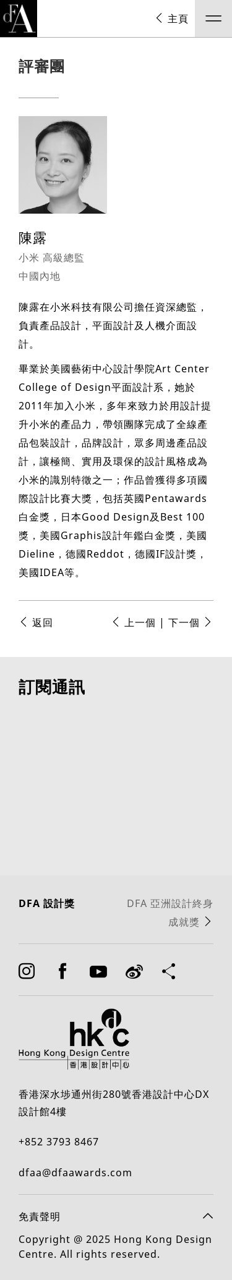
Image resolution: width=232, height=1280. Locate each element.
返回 (36, 622)
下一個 (190, 622)
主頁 (171, 18)
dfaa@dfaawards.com (75, 1190)
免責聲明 (40, 1234)
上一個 (133, 622)
